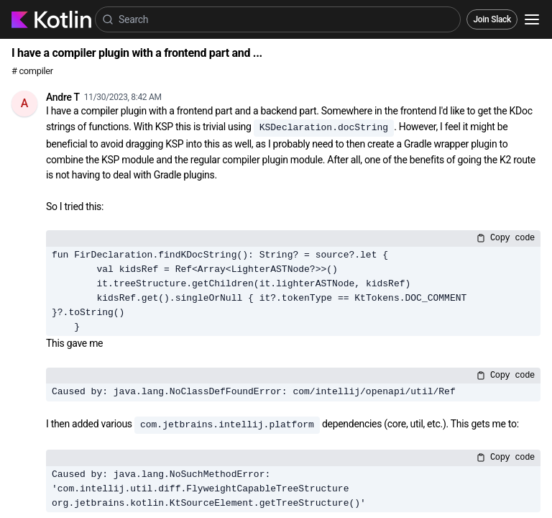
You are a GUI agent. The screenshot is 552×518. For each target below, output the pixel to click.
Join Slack (492, 19)
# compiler (32, 70)
